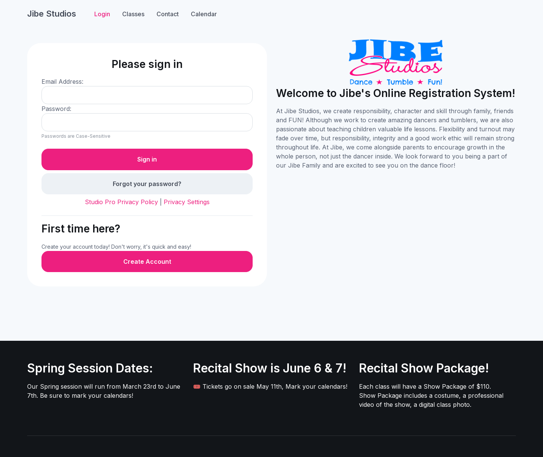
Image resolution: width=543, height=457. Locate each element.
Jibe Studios (51, 13)
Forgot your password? (147, 184)
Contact (167, 14)
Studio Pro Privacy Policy (121, 202)
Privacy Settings (187, 202)
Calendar (204, 14)
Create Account (147, 261)
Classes (133, 14)
